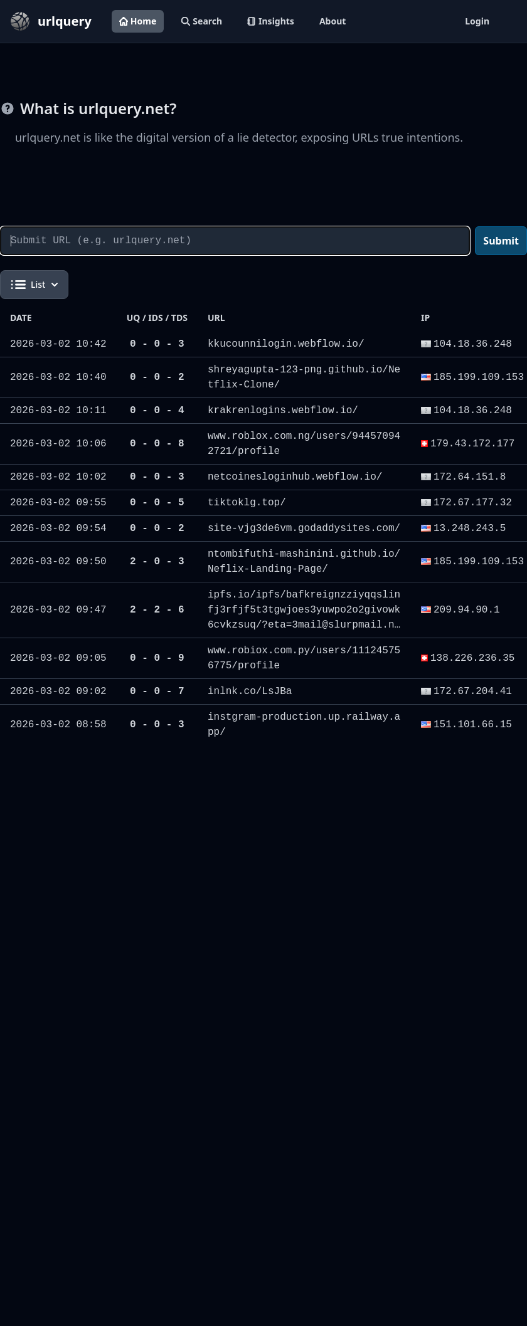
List (34, 284)
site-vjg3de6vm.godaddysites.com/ (304, 528)
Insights (270, 21)
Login (477, 21)
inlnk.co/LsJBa (250, 691)
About (332, 21)
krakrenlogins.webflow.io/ (283, 410)
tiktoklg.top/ (247, 502)
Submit (501, 241)
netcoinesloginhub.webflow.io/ (295, 477)
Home (137, 21)
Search (201, 21)
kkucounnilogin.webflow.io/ (286, 344)
